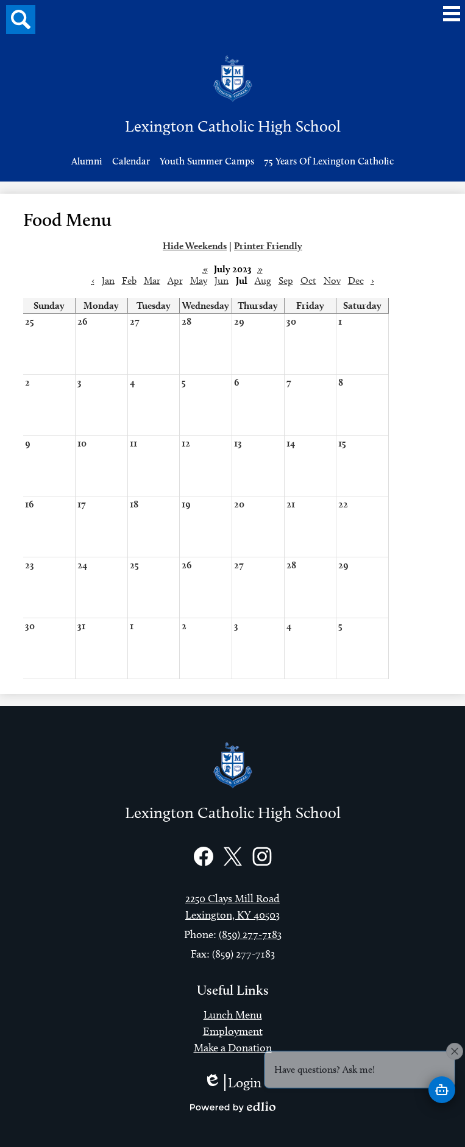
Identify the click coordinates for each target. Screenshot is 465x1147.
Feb (129, 280)
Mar (152, 280)
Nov (332, 280)
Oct (308, 280)
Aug (263, 280)
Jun (222, 280)
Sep (286, 280)
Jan (108, 280)
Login (232, 1082)
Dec (356, 280)
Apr (175, 280)
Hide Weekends (195, 246)
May (198, 280)
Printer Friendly (268, 246)
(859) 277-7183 (250, 934)
